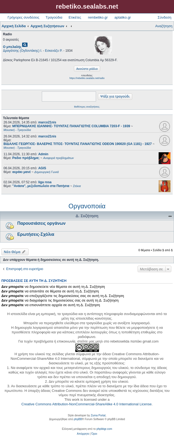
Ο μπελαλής (12, 47)
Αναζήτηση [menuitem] (163, 26)
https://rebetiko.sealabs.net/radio (86, 78)
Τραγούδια (54, 17)
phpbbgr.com (104, 428)
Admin (43, 154)
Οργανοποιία (87, 206)
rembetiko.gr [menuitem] (98, 17)
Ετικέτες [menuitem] (75, 17)
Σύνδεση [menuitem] (164, 17)
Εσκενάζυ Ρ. (54, 51)
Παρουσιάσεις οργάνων (41, 223)
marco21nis (47, 122)
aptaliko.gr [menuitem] (122, 17)
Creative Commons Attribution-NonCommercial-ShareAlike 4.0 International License (86, 404)
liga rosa (45, 182)
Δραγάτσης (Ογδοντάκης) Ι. (22, 51)
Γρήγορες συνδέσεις (23, 17)
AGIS (42, 168)
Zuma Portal (98, 415)
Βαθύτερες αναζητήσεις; (87, 106)
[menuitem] (83, 433)
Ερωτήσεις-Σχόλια (35, 234)
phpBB (78, 419)
